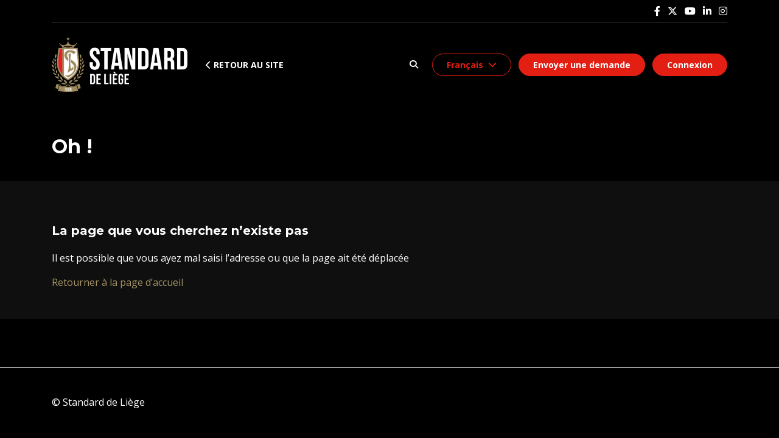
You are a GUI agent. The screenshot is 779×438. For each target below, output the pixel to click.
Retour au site (245, 65)
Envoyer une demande (582, 65)
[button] (413, 65)
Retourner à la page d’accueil (117, 282)
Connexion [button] (690, 65)
